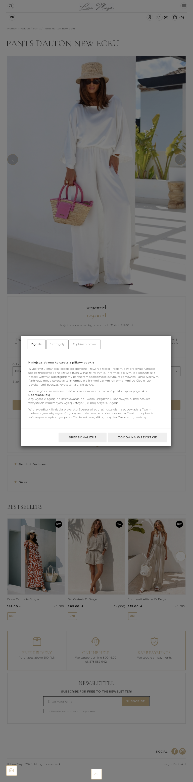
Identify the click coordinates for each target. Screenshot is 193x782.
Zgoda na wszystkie (137, 437)
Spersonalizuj (82, 437)
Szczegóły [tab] (57, 344)
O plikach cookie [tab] (85, 344)
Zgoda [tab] (36, 344)
